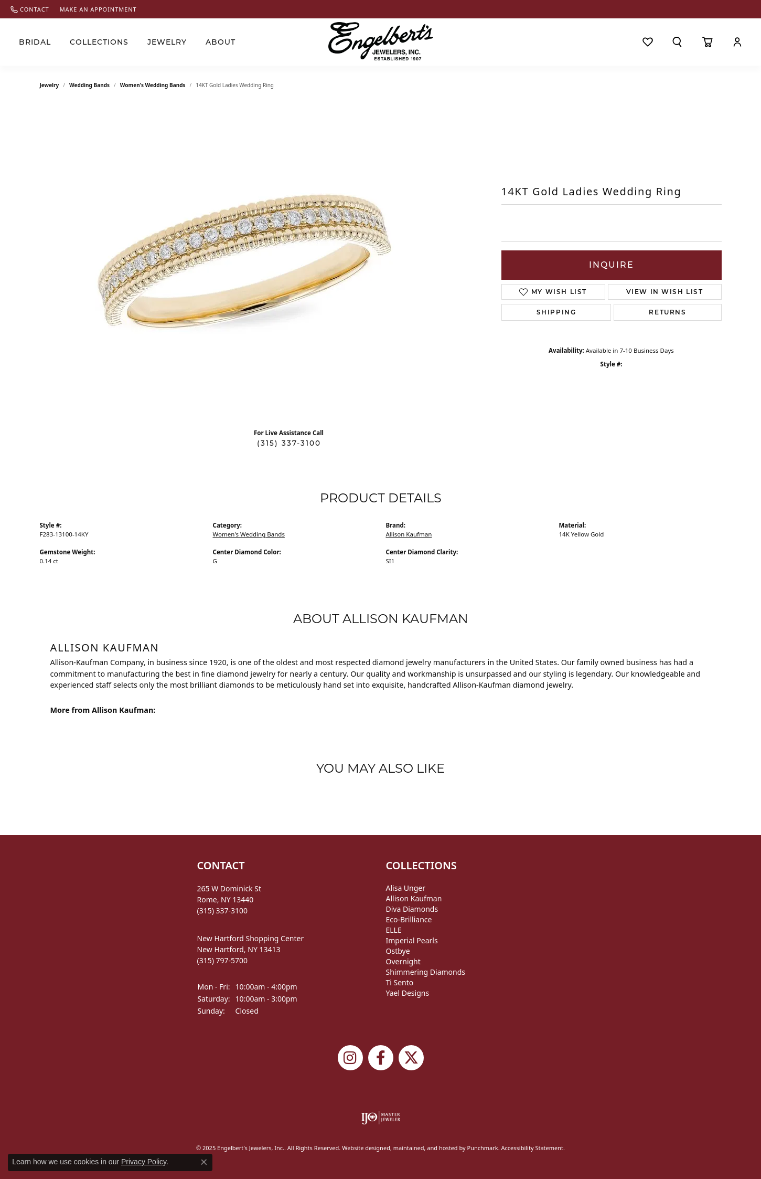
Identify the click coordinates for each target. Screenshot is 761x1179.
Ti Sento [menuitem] (400, 982)
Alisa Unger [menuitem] (406, 888)
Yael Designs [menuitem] (408, 993)
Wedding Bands (89, 85)
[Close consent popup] (204, 1162)
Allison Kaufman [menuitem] (414, 898)
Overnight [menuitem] (403, 961)
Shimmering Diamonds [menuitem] (426, 972)
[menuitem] (380, 1117)
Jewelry (167, 42)
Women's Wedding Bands (153, 85)
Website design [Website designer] (362, 1148)
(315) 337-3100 (289, 443)
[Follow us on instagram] (350, 1057)
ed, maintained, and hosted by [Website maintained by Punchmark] (425, 1148)
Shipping (556, 312)
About (220, 42)
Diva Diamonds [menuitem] (412, 909)
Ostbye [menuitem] (398, 951)
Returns (667, 312)
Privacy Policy (143, 1161)
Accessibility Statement (532, 1148)
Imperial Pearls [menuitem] (412, 940)
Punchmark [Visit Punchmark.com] (482, 1148)
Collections (99, 42)
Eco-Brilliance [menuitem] (409, 919)
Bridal (35, 42)
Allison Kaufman (409, 534)
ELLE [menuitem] (394, 930)
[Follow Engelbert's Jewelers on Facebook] (380, 1057)
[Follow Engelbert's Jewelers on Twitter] (411, 1057)
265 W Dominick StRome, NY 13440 (229, 899)
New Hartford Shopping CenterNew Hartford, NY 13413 (250, 949)
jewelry (49, 85)
